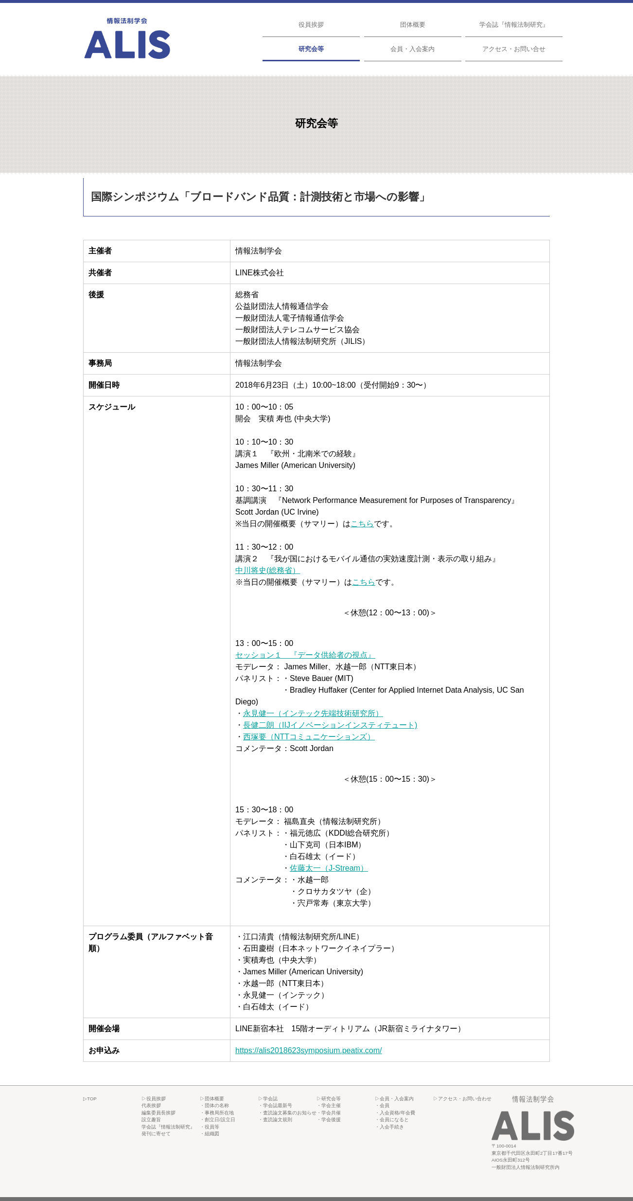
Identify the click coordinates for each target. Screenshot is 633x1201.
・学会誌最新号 (275, 1105)
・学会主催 (328, 1105)
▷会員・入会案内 (394, 1098)
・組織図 (209, 1133)
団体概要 (412, 24)
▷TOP (90, 1098)
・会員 (382, 1105)
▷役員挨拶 (153, 1098)
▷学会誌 (268, 1098)
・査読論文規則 (275, 1119)
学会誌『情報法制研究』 (514, 24)
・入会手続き (389, 1126)
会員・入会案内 (412, 49)
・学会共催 (328, 1112)
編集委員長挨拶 (158, 1112)
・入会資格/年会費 (395, 1112)
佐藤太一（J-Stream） (329, 868)
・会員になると (392, 1119)
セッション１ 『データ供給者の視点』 (305, 655)
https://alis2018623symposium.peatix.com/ (308, 1050)
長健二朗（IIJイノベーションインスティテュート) (330, 725)
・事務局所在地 (217, 1112)
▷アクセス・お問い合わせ (462, 1098)
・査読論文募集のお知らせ (287, 1112)
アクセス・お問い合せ (513, 49)
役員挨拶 (311, 24)
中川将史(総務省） (267, 570)
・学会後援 (328, 1119)
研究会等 (311, 49)
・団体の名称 (214, 1105)
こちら (362, 524)
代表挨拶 (151, 1105)
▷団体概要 (212, 1098)
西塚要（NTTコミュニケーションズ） (309, 737)
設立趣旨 (151, 1119)
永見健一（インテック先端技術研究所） (313, 713)
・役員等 (209, 1126)
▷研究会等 (328, 1098)
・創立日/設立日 (217, 1119)
